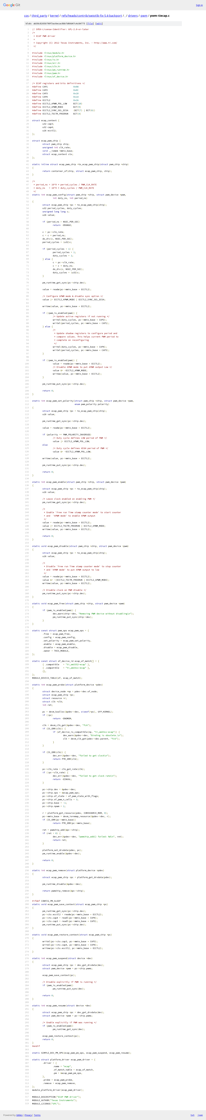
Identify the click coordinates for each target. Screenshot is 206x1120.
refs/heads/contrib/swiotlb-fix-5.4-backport (91, 16)
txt (192, 1115)
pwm (143, 16)
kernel (54, 16)
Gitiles (19, 1115)
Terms (37, 1115)
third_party (39, 16)
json (200, 1115)
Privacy (28, 1115)
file (90, 23)
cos (26, 16)
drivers (133, 16)
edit (99, 23)
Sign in (199, 5)
